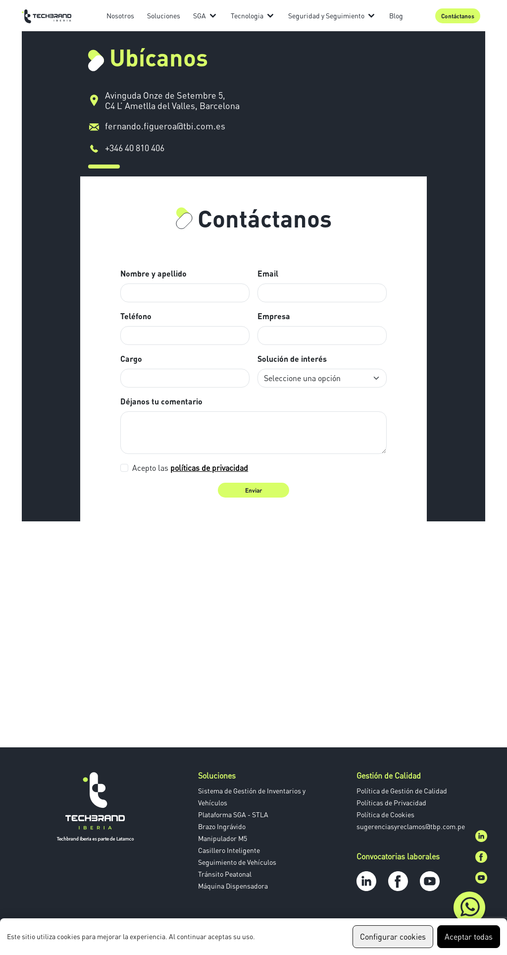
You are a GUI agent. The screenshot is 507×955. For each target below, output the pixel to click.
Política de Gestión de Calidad (401, 790)
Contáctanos (457, 15)
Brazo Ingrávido (222, 826)
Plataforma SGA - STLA (233, 814)
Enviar (253, 490)
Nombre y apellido (153, 273)
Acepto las (190, 468)
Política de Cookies (385, 814)
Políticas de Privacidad (391, 802)
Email (267, 273)
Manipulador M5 (222, 838)
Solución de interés (292, 358)
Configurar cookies (393, 937)
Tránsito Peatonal (225, 874)
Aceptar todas (469, 937)
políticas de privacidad (209, 468)
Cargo (131, 358)
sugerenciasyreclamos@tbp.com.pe (410, 826)
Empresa (273, 316)
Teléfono (136, 316)
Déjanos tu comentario (161, 401)
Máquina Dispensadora (233, 886)
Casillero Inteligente (229, 850)
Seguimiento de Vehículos (237, 862)
